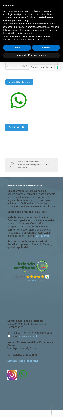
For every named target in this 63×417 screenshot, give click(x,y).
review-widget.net (36, 281)
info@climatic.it (28, 336)
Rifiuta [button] (17, 47)
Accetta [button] (46, 47)
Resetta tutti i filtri (17, 127)
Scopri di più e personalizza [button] (31, 55)
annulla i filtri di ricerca (19, 82)
